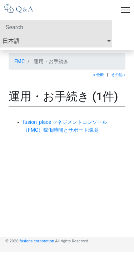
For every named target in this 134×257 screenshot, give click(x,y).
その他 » (118, 74)
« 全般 (98, 74)
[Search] (56, 27)
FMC (19, 61)
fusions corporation (37, 241)
